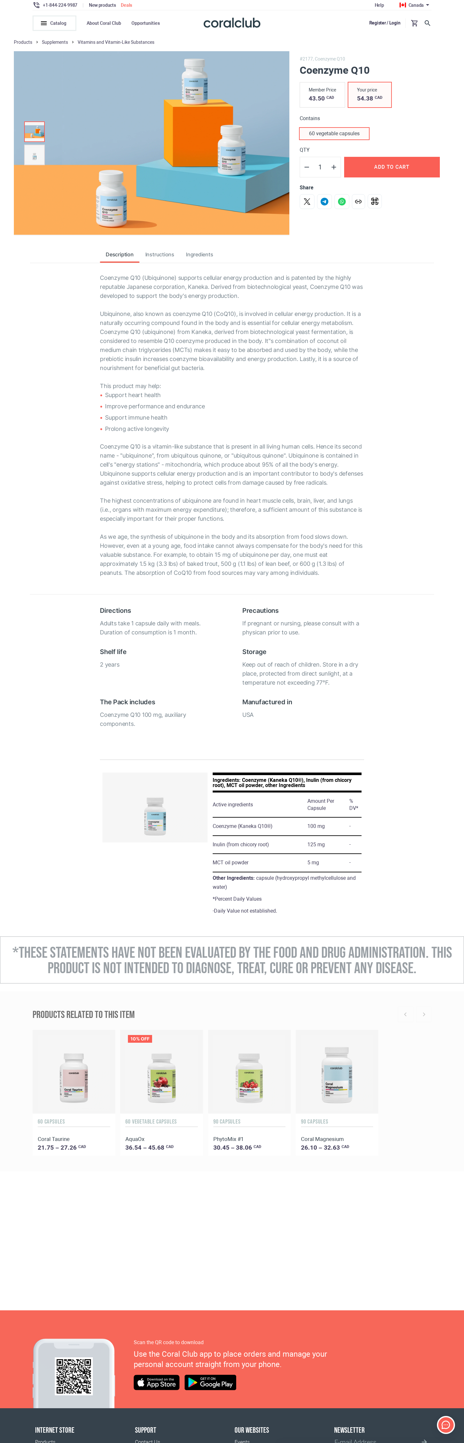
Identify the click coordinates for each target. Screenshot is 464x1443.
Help (379, 5)
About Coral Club (104, 23)
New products (102, 5)
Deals (126, 5)
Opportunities (145, 23)
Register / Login (385, 22)
